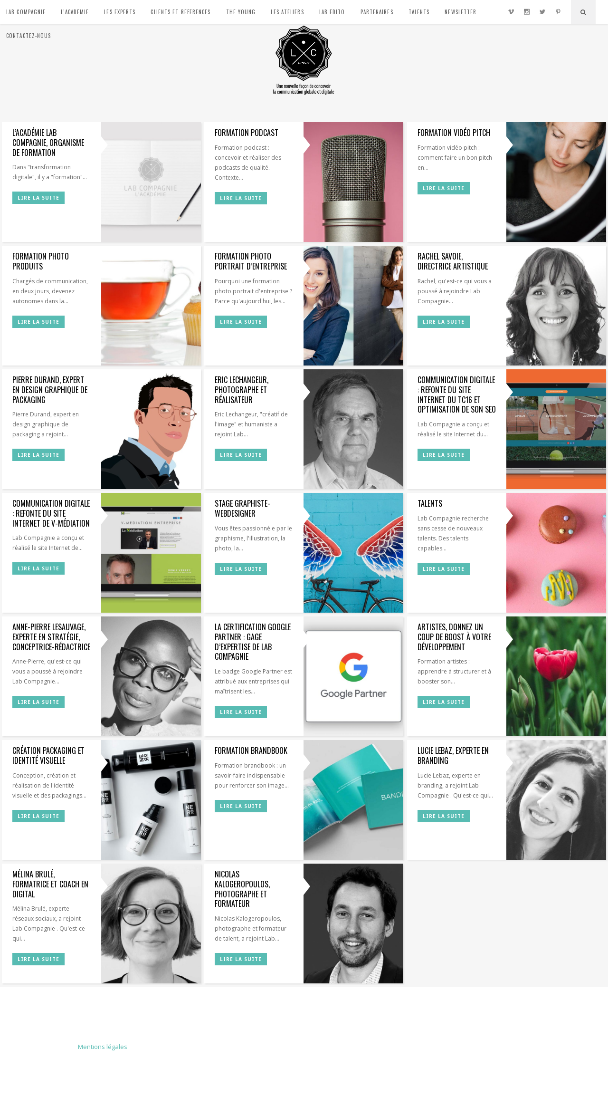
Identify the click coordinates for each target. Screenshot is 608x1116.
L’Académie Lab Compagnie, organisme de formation (48, 142)
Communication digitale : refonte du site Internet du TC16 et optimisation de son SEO (457, 394)
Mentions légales (102, 1046)
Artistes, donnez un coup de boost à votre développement (454, 637)
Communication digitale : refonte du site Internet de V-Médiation (51, 513)
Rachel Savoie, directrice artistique (453, 261)
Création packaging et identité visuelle (48, 755)
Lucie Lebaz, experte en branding (453, 755)
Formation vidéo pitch (454, 132)
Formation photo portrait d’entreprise (251, 261)
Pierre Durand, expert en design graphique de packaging (49, 389)
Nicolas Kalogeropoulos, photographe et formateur (242, 888)
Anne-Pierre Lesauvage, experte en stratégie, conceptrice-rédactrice (51, 637)
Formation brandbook (251, 750)
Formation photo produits (40, 261)
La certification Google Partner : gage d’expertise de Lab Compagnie (253, 641)
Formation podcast (246, 132)
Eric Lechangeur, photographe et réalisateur (241, 389)
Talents (430, 503)
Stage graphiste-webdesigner (242, 508)
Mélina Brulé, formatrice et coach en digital (50, 884)
